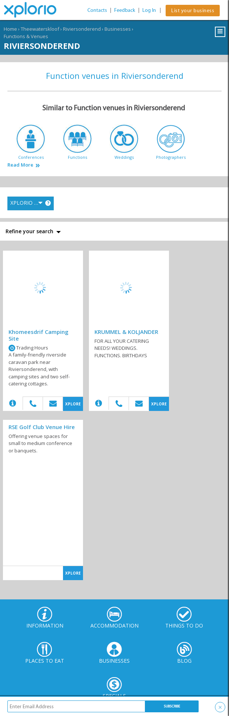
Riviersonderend (82, 29)
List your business (192, 10)
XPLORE (73, 403)
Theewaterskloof (40, 29)
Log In (149, 10)
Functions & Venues (26, 36)
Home (10, 29)
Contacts (97, 10)
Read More (20, 165)
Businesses (117, 29)
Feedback (124, 10)
